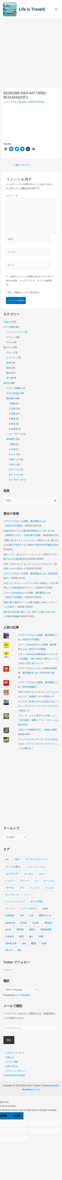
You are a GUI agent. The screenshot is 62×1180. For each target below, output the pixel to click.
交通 (8, 362)
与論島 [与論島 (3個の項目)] (45, 908)
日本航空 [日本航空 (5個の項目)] (9, 936)
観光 (8, 372)
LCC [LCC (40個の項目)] (17, 859)
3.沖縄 (12, 413)
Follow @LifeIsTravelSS (14, 1075)
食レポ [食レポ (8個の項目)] (9, 950)
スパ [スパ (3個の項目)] (36, 881)
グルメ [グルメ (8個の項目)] (42, 874)
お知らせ (7, 321)
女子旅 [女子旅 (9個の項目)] (23, 922)
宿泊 (8, 367)
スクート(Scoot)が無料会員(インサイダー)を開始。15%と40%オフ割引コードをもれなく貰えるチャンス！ (38, 659)
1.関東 (12, 403)
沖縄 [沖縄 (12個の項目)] (40, 936)
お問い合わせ (12, 1066)
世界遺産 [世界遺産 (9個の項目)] (10, 915)
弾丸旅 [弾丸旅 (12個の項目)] (20, 929)
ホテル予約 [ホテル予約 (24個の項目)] (36, 901)
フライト (10, 337)
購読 (9, 1040)
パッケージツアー (15, 332)
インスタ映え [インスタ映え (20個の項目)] (13, 866)
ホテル (9, 342)
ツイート (7, 970)
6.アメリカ (14, 469)
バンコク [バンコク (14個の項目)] (49, 887)
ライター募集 (12, 1062)
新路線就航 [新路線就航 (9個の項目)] (46, 929)
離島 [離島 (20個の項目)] (33, 943)
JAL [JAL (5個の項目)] (7, 859)
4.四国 (12, 418)
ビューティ (11, 357)
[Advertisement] (31, 51)
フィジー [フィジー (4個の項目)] (28, 895)
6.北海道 (13, 429)
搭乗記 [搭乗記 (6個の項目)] (32, 929)
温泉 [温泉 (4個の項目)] (24, 943)
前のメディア (21, 165)
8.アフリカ (14, 474)
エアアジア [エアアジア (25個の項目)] (12, 873)
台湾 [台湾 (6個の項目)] (31, 915)
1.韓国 (12, 444)
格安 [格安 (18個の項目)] (21, 936)
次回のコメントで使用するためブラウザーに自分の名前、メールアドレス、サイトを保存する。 (30, 280)
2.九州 (12, 408)
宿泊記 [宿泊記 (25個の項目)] (48, 922)
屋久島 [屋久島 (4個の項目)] (8, 929)
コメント (12, 195)
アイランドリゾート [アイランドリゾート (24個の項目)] (36, 859)
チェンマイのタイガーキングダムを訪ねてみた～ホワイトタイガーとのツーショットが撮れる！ (38, 744)
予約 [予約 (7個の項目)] (22, 915)
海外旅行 (10, 439)
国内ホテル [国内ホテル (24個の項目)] (45, 915)
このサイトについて (15, 1053)
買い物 (9, 378)
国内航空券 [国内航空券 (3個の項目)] (10, 923)
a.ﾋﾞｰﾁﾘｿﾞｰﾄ (15, 434)
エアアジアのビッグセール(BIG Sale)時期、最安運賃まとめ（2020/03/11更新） (37, 673)
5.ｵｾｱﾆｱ (12, 464)
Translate (22, 995)
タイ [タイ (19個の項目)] (22, 887)
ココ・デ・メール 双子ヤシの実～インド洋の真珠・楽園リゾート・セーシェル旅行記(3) (38, 720)
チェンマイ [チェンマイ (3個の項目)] (35, 888)
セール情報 (9, 327)
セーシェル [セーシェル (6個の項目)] (48, 880)
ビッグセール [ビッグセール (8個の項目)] (12, 894)
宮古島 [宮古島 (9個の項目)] (35, 922)
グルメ (9, 352)
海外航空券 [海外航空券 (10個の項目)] (11, 943)
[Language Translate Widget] (20, 989)
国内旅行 (10, 398)
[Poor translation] (16, 1115)
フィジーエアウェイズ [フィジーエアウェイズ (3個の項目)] (15, 901)
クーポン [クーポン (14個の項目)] (29, 873)
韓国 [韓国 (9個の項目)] (44, 943)
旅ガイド (7, 347)
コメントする (10, 102)
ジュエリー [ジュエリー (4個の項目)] (10, 881)
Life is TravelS (32, 9)
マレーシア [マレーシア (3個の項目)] (10, 908)
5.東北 (12, 423)
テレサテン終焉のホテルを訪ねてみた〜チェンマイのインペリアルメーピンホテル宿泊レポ (38, 706)
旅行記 (6, 383)
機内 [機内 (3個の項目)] (31, 936)
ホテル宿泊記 (13, 393)
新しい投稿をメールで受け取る (23, 292)
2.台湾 (12, 449)
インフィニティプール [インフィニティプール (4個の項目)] (36, 867)
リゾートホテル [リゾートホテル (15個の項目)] (28, 908)
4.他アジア (14, 459)
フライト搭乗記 (14, 388)
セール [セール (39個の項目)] (10, 887)
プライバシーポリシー (16, 1071)
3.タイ (12, 454)
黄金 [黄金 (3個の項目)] (19, 950)
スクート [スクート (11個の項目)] (24, 880)
